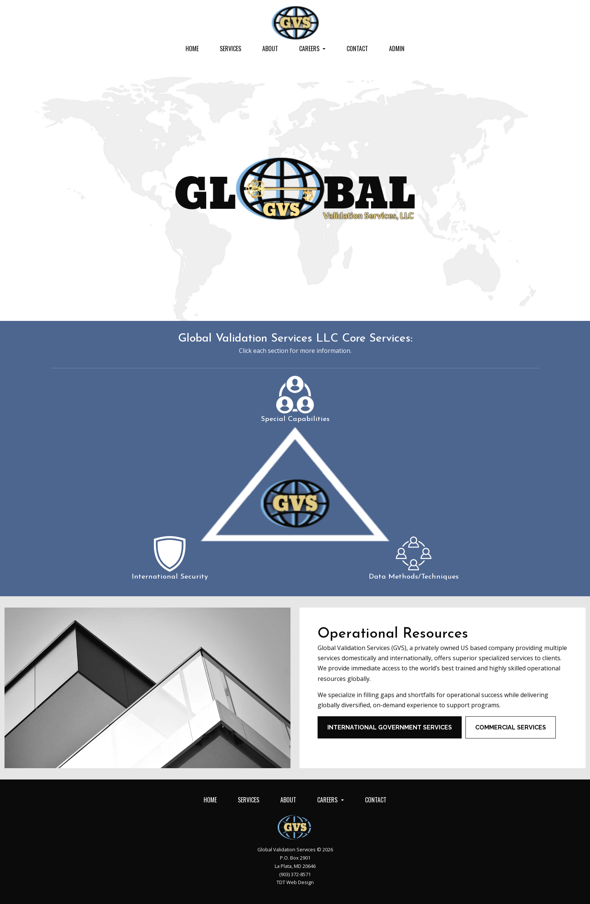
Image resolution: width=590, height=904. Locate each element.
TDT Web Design (295, 882)
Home (192, 48)
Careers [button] (310, 48)
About (270, 48)
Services (230, 48)
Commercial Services (510, 727)
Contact (357, 48)
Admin (396, 48)
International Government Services (389, 727)
